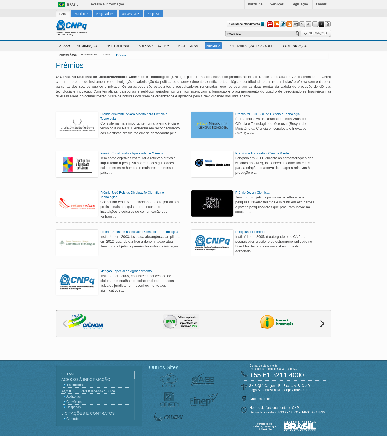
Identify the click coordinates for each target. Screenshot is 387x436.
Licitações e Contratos (88, 413)
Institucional (117, 46)
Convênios (74, 402)
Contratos (73, 419)
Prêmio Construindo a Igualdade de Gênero (131, 153)
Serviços (277, 4)
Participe (255, 4)
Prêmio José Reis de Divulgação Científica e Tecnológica (132, 195)
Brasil (72, 4)
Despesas (73, 407)
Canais (321, 4)
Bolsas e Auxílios (153, 46)
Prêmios (213, 46)
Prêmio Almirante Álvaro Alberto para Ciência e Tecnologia (133, 116)
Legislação (299, 4)
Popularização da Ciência (251, 46)
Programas (188, 46)
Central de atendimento (247, 24)
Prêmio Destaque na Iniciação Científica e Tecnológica (139, 232)
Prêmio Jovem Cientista (252, 192)
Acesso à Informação (78, 46)
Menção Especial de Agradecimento (126, 271)
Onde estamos (260, 399)
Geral (106, 54)
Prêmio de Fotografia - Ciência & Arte (262, 153)
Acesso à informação (107, 4)
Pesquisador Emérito (250, 232)
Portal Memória (88, 54)
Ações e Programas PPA (88, 391)
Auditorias (73, 396)
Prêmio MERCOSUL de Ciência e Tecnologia (267, 114)
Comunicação (295, 46)
